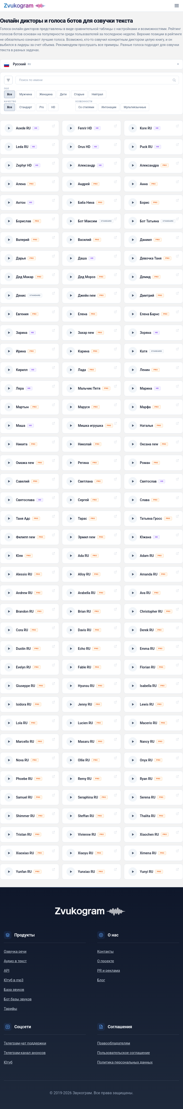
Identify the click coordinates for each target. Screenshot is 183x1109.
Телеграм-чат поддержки (25, 1043)
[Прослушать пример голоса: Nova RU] (29, 760)
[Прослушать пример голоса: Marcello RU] (29, 741)
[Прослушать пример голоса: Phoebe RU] (29, 778)
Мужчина (25, 94)
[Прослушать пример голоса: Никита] (29, 444)
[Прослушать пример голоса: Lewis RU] (153, 704)
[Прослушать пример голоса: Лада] (91, 369)
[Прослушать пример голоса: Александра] (153, 165)
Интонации (109, 107)
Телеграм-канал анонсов (25, 1053)
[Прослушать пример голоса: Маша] (29, 425)
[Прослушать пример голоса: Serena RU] (153, 797)
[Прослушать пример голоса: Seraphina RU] (91, 797)
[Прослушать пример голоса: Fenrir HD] (91, 128)
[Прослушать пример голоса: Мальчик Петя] (91, 388)
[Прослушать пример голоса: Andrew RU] (29, 592)
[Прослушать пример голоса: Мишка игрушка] (91, 425)
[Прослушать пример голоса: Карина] (91, 351)
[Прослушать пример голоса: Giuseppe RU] (29, 685)
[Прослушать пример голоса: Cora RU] (29, 630)
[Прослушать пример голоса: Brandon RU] (29, 611)
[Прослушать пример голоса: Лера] (29, 388)
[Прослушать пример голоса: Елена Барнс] (153, 314)
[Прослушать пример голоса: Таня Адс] (29, 518)
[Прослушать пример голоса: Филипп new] (29, 537)
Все (9, 94)
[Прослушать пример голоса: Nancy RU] (153, 741)
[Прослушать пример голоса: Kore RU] (153, 128)
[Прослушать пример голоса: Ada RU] (91, 555)
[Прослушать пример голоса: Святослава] (29, 500)
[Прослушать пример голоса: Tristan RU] (29, 834)
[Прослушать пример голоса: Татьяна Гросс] (153, 518)
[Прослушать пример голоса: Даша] (91, 258)
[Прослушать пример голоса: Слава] (153, 500)
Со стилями (86, 107)
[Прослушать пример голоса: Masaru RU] (91, 741)
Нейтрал (97, 94)
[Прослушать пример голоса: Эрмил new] (91, 537)
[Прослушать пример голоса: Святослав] (153, 481)
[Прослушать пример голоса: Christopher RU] (153, 611)
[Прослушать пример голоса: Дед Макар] (29, 277)
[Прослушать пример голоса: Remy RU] (91, 778)
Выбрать (53, 126)
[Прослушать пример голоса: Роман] (153, 462)
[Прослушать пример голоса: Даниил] (153, 239)
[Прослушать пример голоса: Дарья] (29, 258)
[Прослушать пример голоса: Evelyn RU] (29, 667)
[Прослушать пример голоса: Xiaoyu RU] (91, 853)
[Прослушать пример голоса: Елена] (91, 314)
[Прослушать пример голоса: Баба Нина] (91, 202)
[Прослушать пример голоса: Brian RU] (91, 611)
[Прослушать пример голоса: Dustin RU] (29, 648)
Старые (79, 94)
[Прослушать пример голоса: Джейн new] (91, 295)
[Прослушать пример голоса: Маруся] (91, 407)
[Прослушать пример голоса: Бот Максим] (91, 221)
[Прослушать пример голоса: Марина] (153, 388)
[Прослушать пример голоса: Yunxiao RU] (91, 871)
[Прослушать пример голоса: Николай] (91, 444)
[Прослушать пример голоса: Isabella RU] (153, 685)
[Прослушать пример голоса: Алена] (29, 184)
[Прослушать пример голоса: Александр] (91, 165)
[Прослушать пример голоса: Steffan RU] (91, 816)
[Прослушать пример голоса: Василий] (91, 239)
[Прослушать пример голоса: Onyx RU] (153, 760)
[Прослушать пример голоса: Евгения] (29, 314)
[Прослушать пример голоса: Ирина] (29, 351)
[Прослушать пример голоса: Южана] (153, 537)
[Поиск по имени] (97, 80)
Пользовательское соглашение (123, 1053)
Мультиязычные (135, 107)
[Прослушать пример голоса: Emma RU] (153, 648)
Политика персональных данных (124, 1062)
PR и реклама (108, 970)
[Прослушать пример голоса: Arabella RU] (91, 592)
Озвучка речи (15, 951)
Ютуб (8, 1062)
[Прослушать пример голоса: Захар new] (91, 332)
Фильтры (8, 80)
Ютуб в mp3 (13, 980)
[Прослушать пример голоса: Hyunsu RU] (91, 685)
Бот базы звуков (18, 999)
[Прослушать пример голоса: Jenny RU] (91, 704)
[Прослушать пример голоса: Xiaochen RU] (153, 834)
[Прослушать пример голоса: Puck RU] (153, 146)
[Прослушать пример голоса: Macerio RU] (153, 723)
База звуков (14, 989)
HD (53, 107)
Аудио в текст (15, 961)
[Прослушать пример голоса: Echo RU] (91, 648)
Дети (63, 94)
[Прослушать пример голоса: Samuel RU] (29, 797)
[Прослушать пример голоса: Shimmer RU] (29, 816)
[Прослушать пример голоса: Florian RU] (153, 667)
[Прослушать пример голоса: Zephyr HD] (29, 165)
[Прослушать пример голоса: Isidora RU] (29, 704)
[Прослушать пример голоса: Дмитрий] (153, 295)
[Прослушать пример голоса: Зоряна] (153, 332)
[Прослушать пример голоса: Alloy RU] (91, 574)
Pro (42, 107)
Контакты (105, 951)
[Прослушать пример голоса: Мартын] (29, 407)
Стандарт (25, 107)
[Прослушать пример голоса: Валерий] (29, 239)
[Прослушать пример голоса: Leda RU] (29, 146)
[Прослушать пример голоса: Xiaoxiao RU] (29, 853)
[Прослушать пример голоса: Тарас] (91, 518)
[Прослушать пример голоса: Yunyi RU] (153, 871)
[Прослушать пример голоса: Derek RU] (153, 630)
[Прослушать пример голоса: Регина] (91, 462)
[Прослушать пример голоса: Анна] (153, 184)
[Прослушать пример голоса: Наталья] (153, 425)
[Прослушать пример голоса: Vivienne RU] (91, 834)
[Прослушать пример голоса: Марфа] (153, 407)
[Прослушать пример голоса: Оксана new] (153, 444)
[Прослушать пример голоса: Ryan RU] (153, 778)
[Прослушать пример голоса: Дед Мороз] (91, 277)
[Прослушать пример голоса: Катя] (153, 351)
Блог (101, 980)
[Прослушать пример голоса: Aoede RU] (29, 128)
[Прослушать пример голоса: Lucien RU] (91, 723)
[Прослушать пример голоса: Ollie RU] (91, 760)
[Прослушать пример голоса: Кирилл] (29, 369)
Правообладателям (113, 1043)
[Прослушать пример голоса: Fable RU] (91, 667)
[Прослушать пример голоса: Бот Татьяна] (153, 221)
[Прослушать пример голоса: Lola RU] (29, 723)
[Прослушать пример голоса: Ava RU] (153, 592)
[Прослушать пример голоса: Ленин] (153, 369)
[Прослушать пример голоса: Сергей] (91, 500)
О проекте (105, 961)
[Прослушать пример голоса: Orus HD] (91, 146)
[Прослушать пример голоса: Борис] (153, 202)
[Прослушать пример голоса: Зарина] (29, 332)
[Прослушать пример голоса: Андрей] (91, 184)
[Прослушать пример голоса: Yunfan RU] (29, 871)
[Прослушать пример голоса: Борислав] (29, 221)
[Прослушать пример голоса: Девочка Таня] (153, 258)
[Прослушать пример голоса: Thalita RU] (153, 816)
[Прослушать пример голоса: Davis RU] (91, 630)
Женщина (45, 94)
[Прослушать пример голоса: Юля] (29, 555)
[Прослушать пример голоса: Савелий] (29, 481)
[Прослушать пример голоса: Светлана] (91, 481)
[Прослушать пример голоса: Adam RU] (153, 555)
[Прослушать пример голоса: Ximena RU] (153, 853)
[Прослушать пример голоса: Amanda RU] (153, 574)
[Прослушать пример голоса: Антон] (29, 202)
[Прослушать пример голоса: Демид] (153, 277)
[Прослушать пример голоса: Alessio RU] (29, 574)
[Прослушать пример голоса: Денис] (29, 295)
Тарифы (10, 1009)
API (6, 970)
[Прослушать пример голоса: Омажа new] (29, 462)
